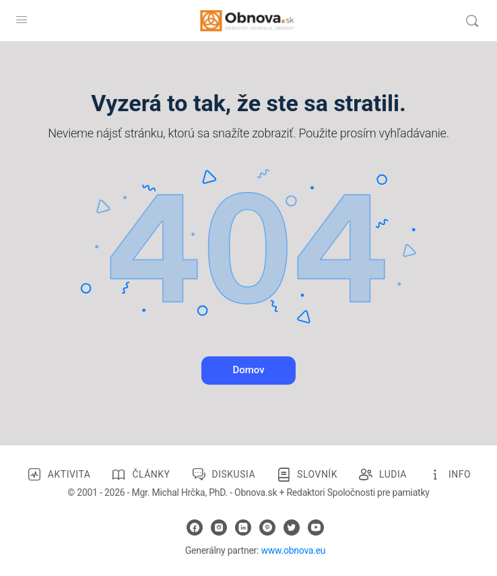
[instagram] (219, 527)
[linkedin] (243, 527)
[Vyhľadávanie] (472, 21)
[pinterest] (267, 527)
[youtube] (316, 527)
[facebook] (195, 527)
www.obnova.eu (293, 550)
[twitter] (292, 527)
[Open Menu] (21, 19)
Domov (248, 370)
